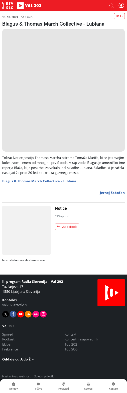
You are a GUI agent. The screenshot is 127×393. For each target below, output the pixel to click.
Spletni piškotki (44, 376)
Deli (118, 16)
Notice (61, 208)
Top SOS (71, 349)
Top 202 (71, 344)
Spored (7, 334)
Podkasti (8, 339)
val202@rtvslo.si (15, 305)
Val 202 (21, 5)
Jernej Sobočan (112, 192)
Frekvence (10, 349)
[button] (111, 5)
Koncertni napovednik (81, 339)
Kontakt (70, 334)
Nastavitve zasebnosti (16, 376)
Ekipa (6, 344)
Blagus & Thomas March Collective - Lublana (39, 181)
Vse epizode (67, 227)
